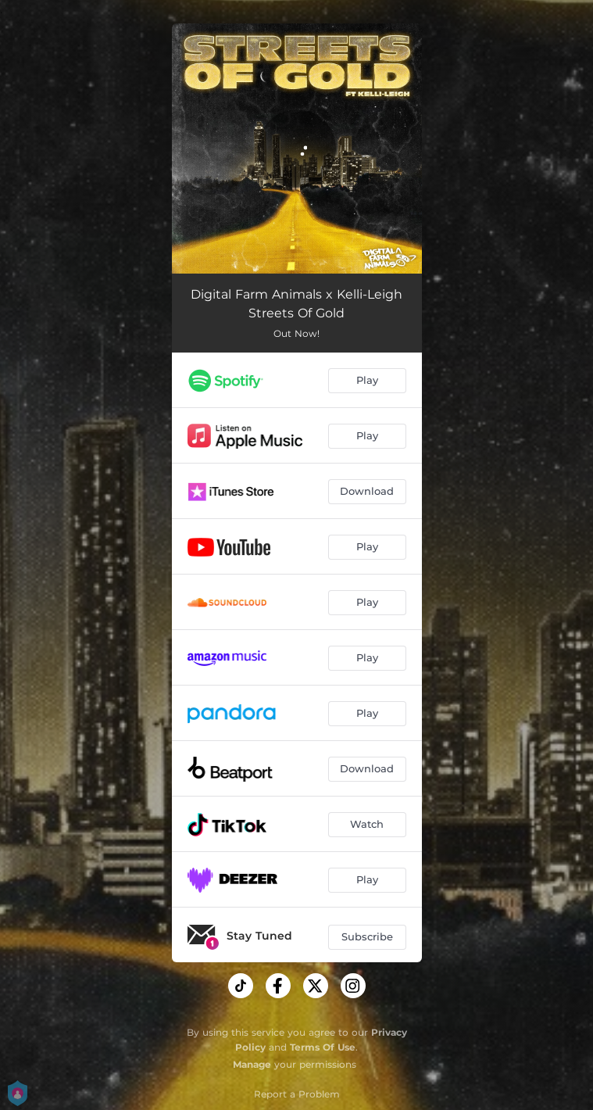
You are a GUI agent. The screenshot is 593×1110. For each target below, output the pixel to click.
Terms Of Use (322, 1047)
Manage (252, 1064)
